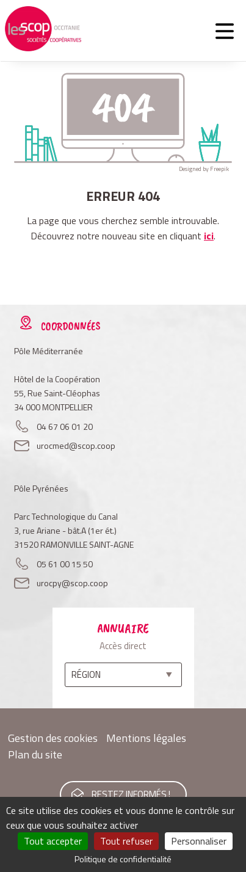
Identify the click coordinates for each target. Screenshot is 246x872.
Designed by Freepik (204, 168)
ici (209, 235)
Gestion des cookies (53, 738)
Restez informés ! (131, 794)
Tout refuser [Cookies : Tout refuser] (126, 841)
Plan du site (35, 754)
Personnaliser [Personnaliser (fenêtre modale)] (198, 841)
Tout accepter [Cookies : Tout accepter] (53, 841)
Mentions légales (146, 738)
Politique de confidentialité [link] (123, 858)
